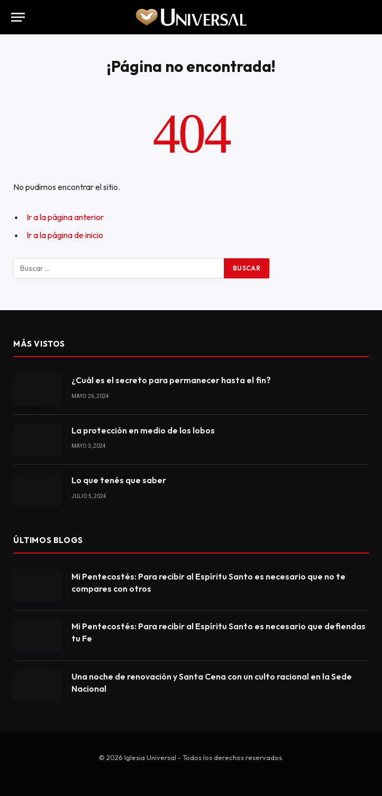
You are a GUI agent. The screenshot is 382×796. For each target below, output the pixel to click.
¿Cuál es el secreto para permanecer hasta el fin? (171, 380)
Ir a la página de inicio (64, 235)
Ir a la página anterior (65, 217)
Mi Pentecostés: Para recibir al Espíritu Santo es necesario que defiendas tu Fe (218, 632)
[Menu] (18, 17)
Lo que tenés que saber (118, 480)
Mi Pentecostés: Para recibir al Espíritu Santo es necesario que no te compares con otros (208, 582)
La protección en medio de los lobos (143, 430)
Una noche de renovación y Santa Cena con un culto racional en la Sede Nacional (211, 682)
